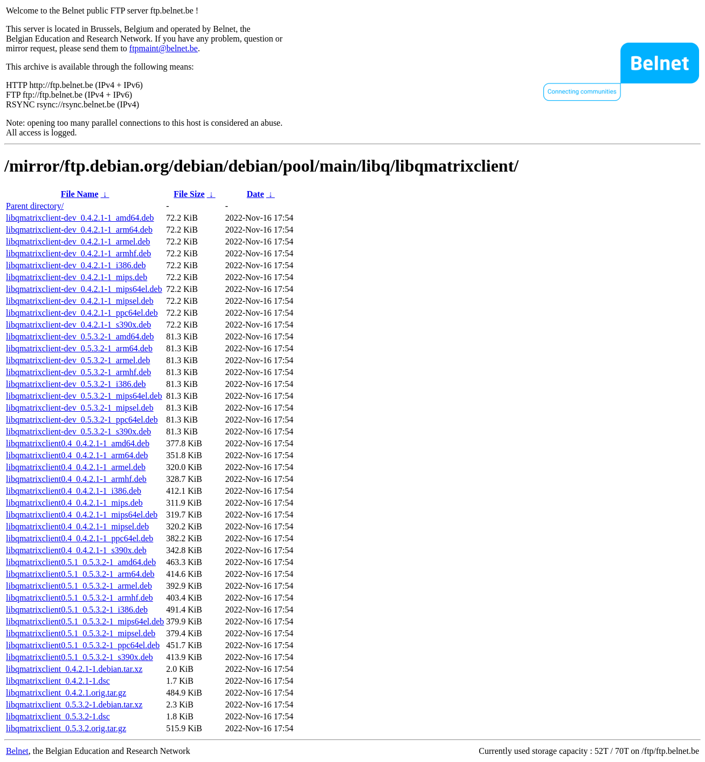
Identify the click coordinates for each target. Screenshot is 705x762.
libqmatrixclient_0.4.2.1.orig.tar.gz (66, 692)
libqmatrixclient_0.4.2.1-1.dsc (58, 680)
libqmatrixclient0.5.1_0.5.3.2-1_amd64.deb (81, 562)
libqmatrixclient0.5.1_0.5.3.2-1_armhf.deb (79, 597)
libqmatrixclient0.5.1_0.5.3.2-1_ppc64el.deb (83, 645)
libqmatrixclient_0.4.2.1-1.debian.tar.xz (74, 668)
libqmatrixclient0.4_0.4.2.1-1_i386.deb (73, 490)
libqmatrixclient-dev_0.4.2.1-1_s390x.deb (78, 324)
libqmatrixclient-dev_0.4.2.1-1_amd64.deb (80, 217)
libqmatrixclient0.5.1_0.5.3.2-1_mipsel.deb (80, 633)
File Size (189, 194)
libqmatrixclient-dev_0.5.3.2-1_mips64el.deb (84, 395)
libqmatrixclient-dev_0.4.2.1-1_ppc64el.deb (82, 312)
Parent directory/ (35, 205)
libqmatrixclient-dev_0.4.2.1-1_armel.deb (78, 241)
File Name (80, 194)
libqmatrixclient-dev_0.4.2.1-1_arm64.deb (79, 229)
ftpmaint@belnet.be (163, 48)
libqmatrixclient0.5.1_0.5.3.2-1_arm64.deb (80, 574)
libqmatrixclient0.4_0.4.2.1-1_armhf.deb (76, 479)
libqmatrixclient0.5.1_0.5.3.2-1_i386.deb (77, 609)
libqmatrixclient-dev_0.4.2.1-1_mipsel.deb (80, 300)
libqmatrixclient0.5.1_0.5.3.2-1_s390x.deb (79, 657)
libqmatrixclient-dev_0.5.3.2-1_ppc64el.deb (82, 419)
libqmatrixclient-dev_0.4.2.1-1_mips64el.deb (84, 289)
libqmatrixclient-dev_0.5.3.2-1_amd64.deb (80, 336)
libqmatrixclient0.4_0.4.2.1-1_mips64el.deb (81, 514)
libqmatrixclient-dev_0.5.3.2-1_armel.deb (78, 360)
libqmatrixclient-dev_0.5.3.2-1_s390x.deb (78, 431)
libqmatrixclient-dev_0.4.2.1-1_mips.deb (76, 277)
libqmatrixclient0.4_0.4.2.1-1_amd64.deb (77, 443)
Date (255, 194)
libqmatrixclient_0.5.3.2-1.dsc (58, 716)
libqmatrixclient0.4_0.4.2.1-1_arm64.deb (77, 455)
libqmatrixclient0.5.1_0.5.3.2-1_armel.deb (79, 585)
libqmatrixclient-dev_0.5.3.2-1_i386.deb (76, 384)
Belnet (17, 751)
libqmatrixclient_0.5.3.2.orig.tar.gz (66, 728)
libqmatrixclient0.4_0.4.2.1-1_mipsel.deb (77, 526)
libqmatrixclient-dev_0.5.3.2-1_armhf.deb (78, 372)
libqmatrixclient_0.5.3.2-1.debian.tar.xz (74, 704)
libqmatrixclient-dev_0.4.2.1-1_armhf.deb (78, 253)
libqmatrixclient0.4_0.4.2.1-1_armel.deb (76, 467)
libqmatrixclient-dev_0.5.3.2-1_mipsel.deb (80, 407)
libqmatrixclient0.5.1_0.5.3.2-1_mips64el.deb (85, 621)
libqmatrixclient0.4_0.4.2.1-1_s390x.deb (76, 550)
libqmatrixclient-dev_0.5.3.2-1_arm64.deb (79, 348)
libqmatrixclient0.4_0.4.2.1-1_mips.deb (74, 502)
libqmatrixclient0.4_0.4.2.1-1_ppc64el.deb (79, 538)
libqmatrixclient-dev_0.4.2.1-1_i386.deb (76, 265)
